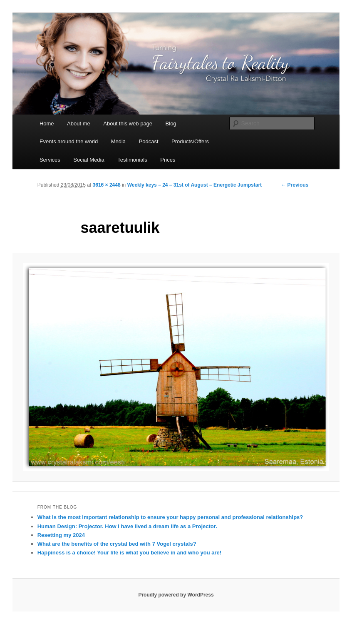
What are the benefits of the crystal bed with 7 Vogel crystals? (116, 544)
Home (47, 123)
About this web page (127, 123)
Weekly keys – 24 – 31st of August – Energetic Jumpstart (194, 185)
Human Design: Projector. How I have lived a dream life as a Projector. (127, 526)
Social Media (88, 160)
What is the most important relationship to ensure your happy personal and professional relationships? (170, 517)
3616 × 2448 (107, 185)
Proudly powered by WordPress (175, 595)
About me (78, 123)
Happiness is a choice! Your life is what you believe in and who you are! (129, 552)
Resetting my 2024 (61, 535)
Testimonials (132, 160)
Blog (171, 123)
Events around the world (69, 141)
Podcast (149, 141)
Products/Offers (190, 141)
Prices (167, 160)
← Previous (294, 185)
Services (50, 160)
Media (118, 141)
